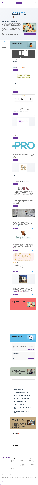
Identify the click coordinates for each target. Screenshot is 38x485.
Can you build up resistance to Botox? (19, 401)
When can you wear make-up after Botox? (20, 386)
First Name (15, 438)
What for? (28, 482)
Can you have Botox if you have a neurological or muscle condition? (22, 408)
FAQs (3, 49)
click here (31, 361)
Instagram (12, 460)
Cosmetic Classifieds (32, 461)
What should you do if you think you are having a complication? (21, 412)
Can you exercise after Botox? (18, 389)
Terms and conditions (22, 474)
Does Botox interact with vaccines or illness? (20, 404)
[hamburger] (35, 3)
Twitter (12, 461)
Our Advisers (22, 464)
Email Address (16, 433)
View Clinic (32, 69)
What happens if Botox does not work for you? (21, 398)
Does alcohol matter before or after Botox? (20, 392)
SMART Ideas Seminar (32, 464)
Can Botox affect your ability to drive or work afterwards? (22, 380)
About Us (21, 461)
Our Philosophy (22, 465)
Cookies (1, 481)
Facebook (12, 467)
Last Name (15, 442)
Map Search (3, 45)
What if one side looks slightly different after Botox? (22, 395)
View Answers (31, 349)
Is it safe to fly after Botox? (18, 383)
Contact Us (21, 460)
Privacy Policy (28, 474)
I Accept (1, 484)
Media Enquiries (22, 466)
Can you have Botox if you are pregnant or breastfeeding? (23, 377)
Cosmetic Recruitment (32, 460)
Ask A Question (19, 2)
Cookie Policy (34, 474)
